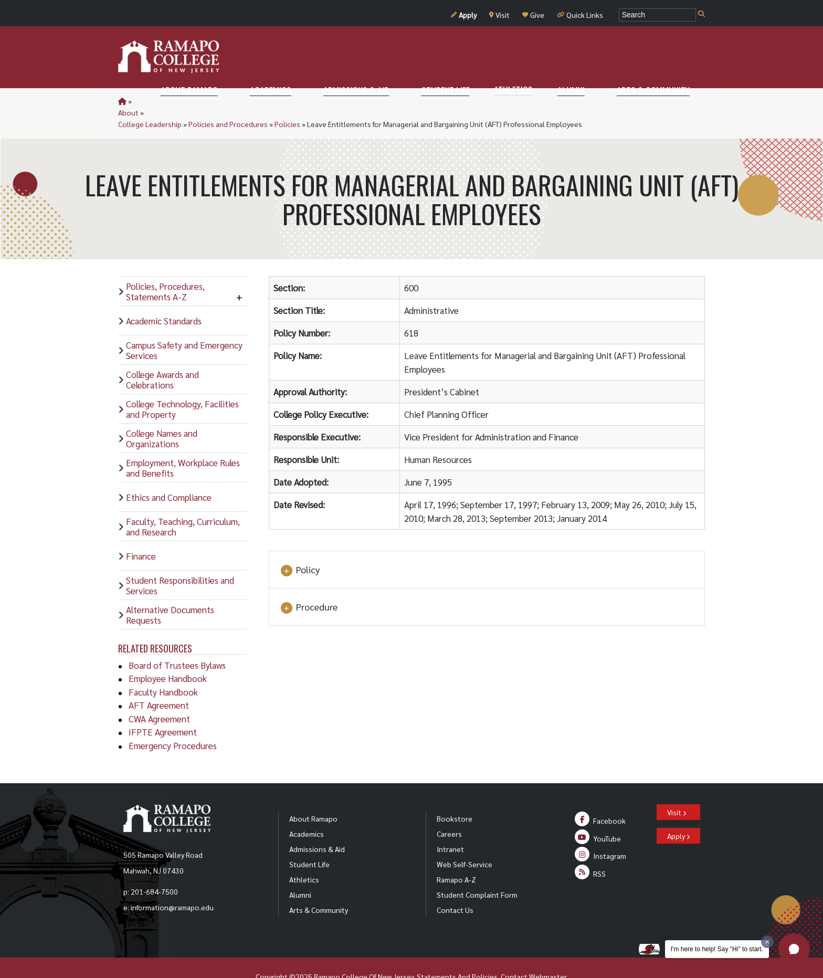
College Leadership (192, 101)
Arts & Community (318, 886)
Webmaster (547, 953)
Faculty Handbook (163, 669)
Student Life (309, 841)
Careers (449, 810)
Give (533, 14)
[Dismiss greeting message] (767, 941)
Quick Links (580, 14)
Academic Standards (164, 297)
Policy (300, 547)
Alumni (300, 871)
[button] (794, 949)
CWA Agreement (159, 695)
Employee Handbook (168, 655)
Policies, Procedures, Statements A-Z (165, 268)
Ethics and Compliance (169, 474)
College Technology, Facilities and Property (182, 385)
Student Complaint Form (477, 871)
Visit (499, 14)
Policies (330, 101)
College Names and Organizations (161, 415)
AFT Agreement (159, 682)
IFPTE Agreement (163, 708)
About (143, 101)
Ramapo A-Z (456, 856)
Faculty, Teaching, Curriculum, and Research (183, 503)
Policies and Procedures (270, 101)
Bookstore (454, 795)
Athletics (304, 856)
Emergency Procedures (173, 722)
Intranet (450, 825)
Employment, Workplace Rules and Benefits (183, 444)
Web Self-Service (464, 841)
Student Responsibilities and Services (180, 562)
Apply (464, 14)
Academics (306, 810)
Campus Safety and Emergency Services (184, 327)
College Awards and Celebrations (162, 356)
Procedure (309, 584)
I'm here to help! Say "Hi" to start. (717, 949)
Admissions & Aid (317, 825)
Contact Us (455, 886)
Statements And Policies (457, 953)
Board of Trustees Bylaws (177, 642)
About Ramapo (313, 795)
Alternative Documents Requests (170, 591)
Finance (141, 533)
